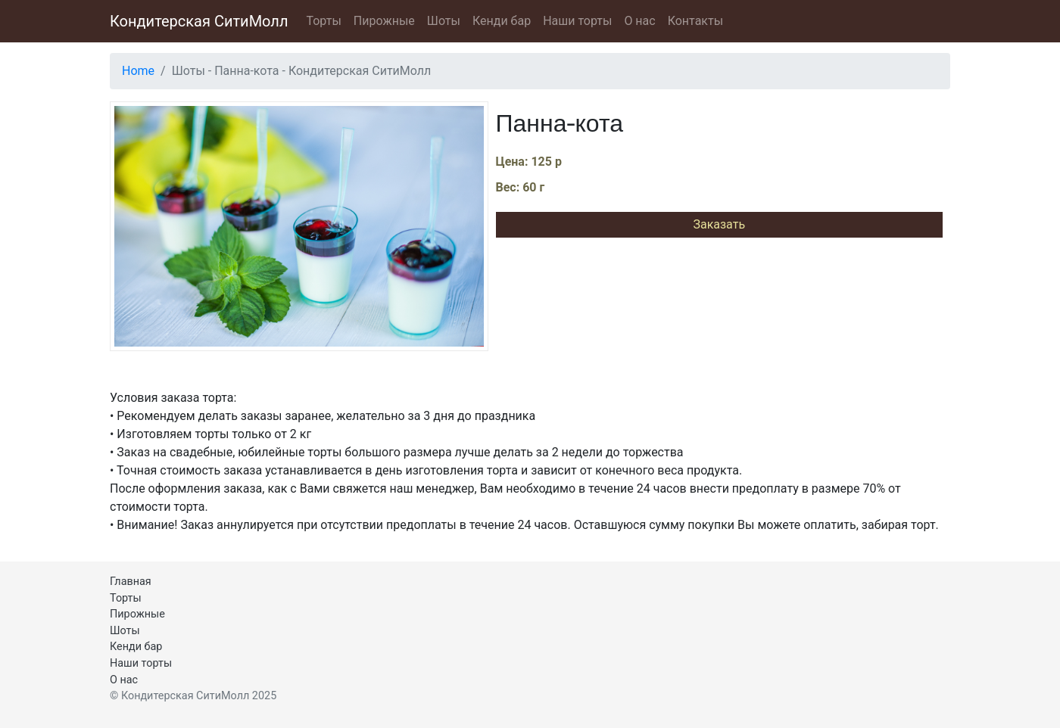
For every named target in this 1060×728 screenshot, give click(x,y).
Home (138, 71)
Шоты (443, 21)
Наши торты (577, 21)
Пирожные (384, 21)
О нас (639, 21)
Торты (323, 21)
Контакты (695, 21)
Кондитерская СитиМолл (199, 21)
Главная (130, 581)
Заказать (719, 224)
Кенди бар (501, 21)
